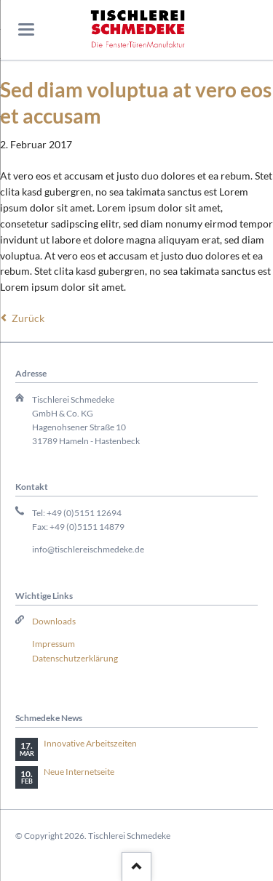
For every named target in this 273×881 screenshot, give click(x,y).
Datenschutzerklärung (75, 658)
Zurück (28, 318)
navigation (26, 29)
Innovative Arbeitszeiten (90, 743)
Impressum (53, 643)
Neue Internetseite (79, 771)
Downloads (54, 621)
